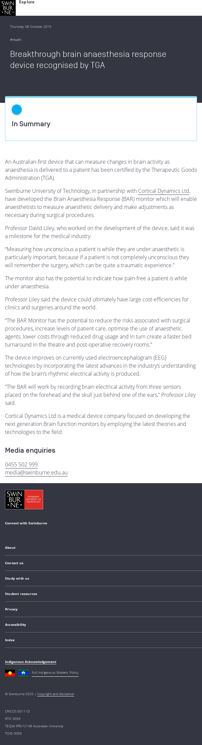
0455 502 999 (21, 464)
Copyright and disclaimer (55, 693)
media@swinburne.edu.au (36, 472)
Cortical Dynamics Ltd (163, 191)
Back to (23, 82)
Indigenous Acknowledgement (30, 661)
